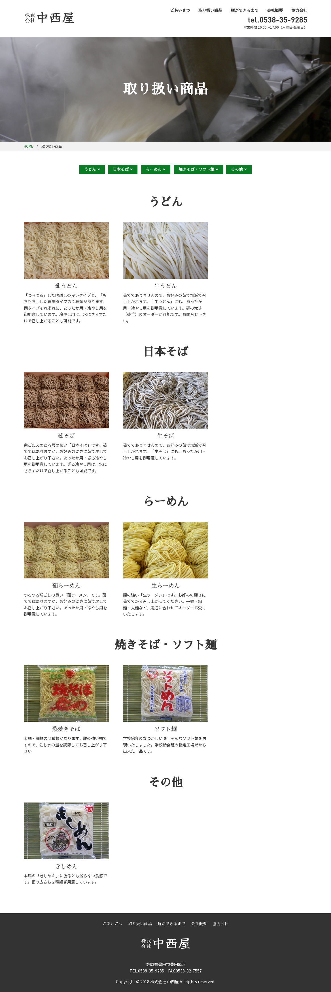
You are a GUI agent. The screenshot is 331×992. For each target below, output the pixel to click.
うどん (90, 169)
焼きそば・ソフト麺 (196, 169)
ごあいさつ (180, 10)
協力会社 (299, 10)
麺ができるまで (244, 10)
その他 (237, 169)
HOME (28, 146)
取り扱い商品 (210, 10)
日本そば (121, 169)
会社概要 (275, 10)
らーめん (154, 169)
